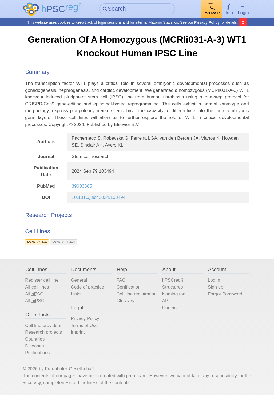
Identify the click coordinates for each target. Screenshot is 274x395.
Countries (35, 339)
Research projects (43, 332)
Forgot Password (225, 294)
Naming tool (174, 294)
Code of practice (87, 287)
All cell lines (37, 287)
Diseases (34, 346)
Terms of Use (84, 325)
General (79, 280)
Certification (128, 287)
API (166, 300)
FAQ (120, 280)
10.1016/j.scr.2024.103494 (99, 197)
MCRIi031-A (37, 242)
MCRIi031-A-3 (64, 242)
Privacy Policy (207, 22)
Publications (37, 352)
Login (243, 9)
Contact (170, 307)
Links (76, 294)
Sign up (215, 287)
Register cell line (42, 280)
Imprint (78, 332)
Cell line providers (43, 325)
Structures (172, 287)
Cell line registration (136, 294)
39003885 (82, 186)
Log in (214, 280)
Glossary (125, 300)
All (34, 294)
